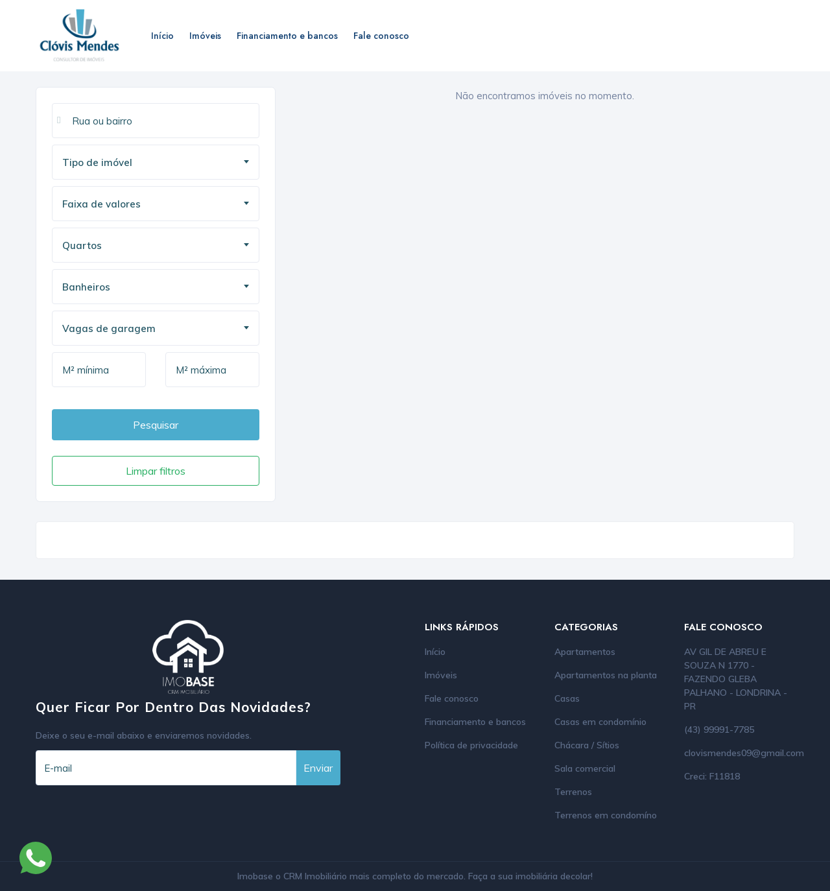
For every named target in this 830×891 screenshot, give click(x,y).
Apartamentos (584, 652)
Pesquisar (155, 424)
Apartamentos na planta (605, 675)
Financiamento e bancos (287, 35)
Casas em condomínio (600, 722)
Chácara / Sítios (586, 745)
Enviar (318, 767)
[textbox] (160, 162)
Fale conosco (381, 35)
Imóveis (205, 35)
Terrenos (573, 792)
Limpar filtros (155, 470)
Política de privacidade (471, 745)
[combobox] (155, 162)
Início (162, 35)
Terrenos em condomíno (605, 815)
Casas (567, 698)
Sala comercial (584, 768)
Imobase (256, 876)
